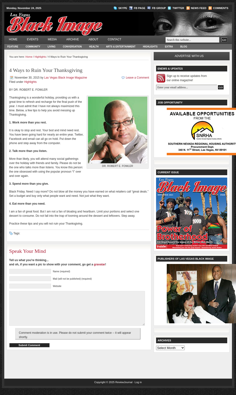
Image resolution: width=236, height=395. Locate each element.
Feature (12, 46)
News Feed (198, 8)
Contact (114, 39)
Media (52, 39)
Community (33, 46)
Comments (220, 8)
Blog (183, 46)
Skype (122, 8)
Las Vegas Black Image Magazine (73, 20)
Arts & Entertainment (121, 46)
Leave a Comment (137, 77)
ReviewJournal (123, 386)
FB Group (159, 8)
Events (32, 39)
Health (94, 46)
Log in (138, 386)
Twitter (178, 8)
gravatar (99, 264)
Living (52, 46)
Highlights (150, 46)
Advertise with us (189, 56)
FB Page (139, 8)
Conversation (72, 46)
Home (13, 39)
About (93, 39)
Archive (72, 39)
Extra (169, 46)
